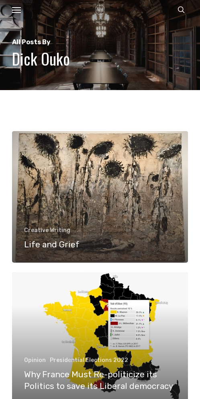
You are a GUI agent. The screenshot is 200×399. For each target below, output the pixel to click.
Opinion (35, 360)
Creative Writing (47, 230)
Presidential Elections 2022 (89, 360)
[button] (16, 10)
